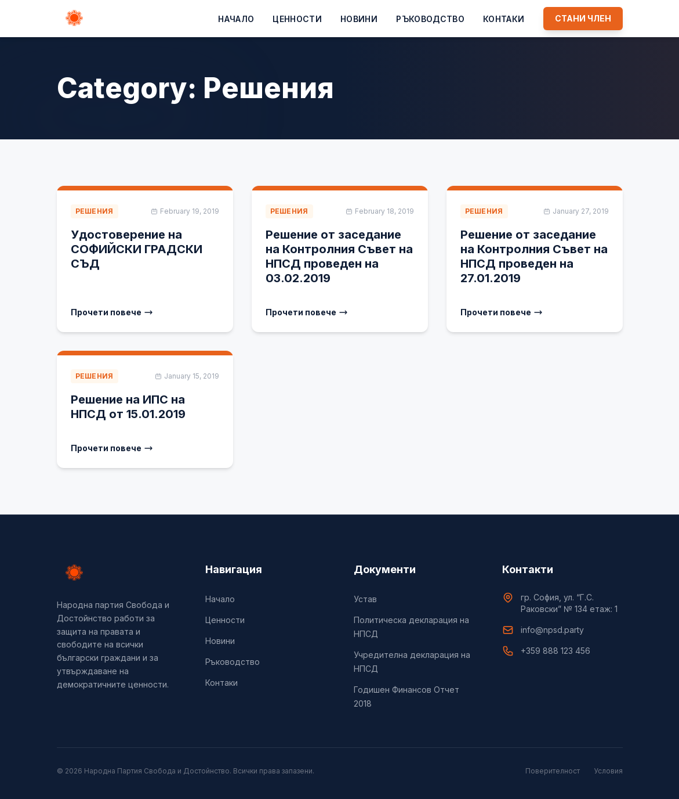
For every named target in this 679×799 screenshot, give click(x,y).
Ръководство (430, 19)
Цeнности (297, 19)
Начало (236, 19)
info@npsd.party (552, 630)
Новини (358, 19)
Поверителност (552, 770)
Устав (365, 599)
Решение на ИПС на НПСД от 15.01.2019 (128, 407)
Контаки (503, 19)
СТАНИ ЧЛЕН (583, 18)
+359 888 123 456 (555, 651)
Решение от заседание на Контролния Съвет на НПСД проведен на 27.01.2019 (534, 256)
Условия (608, 770)
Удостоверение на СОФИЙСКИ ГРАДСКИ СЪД (136, 249)
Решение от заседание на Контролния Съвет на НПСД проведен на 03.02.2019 (339, 256)
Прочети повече (112, 312)
